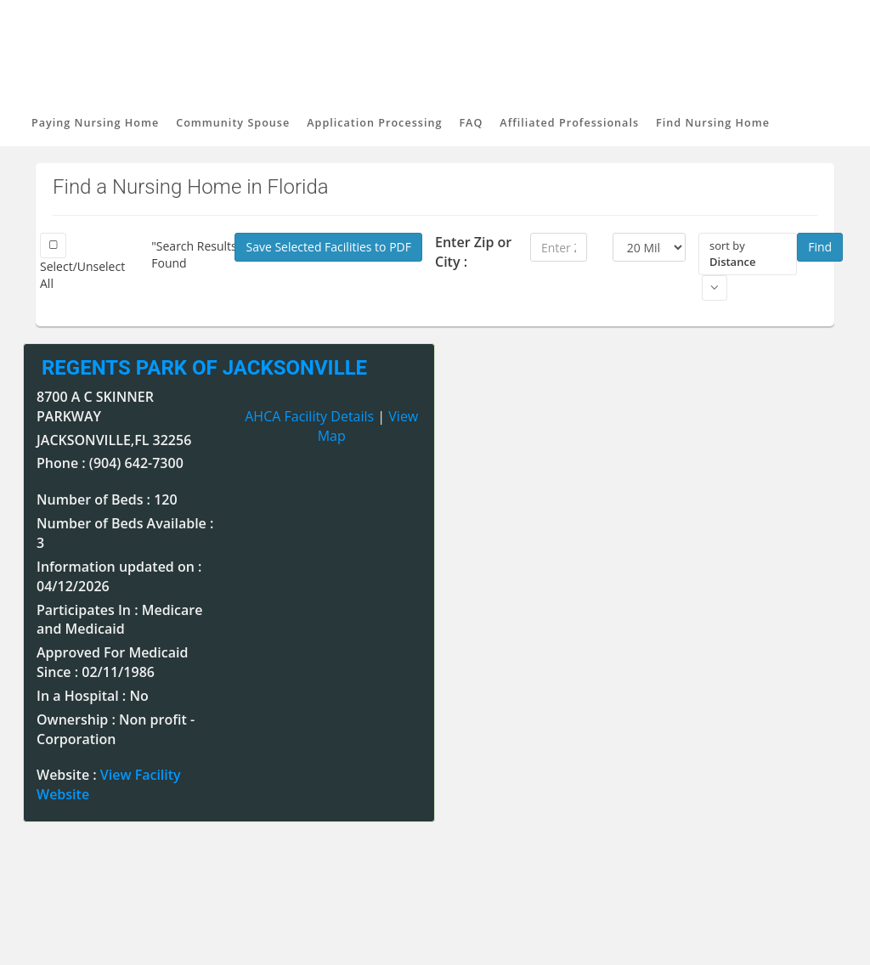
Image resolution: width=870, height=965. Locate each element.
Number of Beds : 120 (107, 499)
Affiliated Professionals (569, 123)
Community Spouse (233, 123)
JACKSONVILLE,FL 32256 (114, 440)
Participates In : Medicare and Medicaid (119, 620)
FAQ (471, 123)
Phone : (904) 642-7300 (110, 463)
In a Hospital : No (93, 695)
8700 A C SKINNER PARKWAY (95, 406)
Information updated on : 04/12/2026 (119, 576)
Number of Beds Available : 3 (125, 533)
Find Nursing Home (713, 123)
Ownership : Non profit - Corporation (116, 729)
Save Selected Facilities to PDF (328, 247)
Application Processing (374, 123)
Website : (109, 784)
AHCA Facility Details (309, 416)
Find (820, 247)
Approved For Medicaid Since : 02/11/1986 (112, 662)
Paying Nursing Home (95, 123)
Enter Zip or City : (473, 252)
